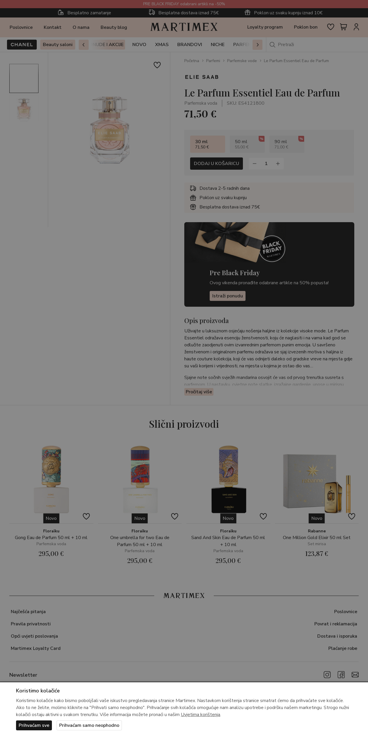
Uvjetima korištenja (200, 714)
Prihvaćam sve (34, 725)
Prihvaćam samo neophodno (89, 725)
